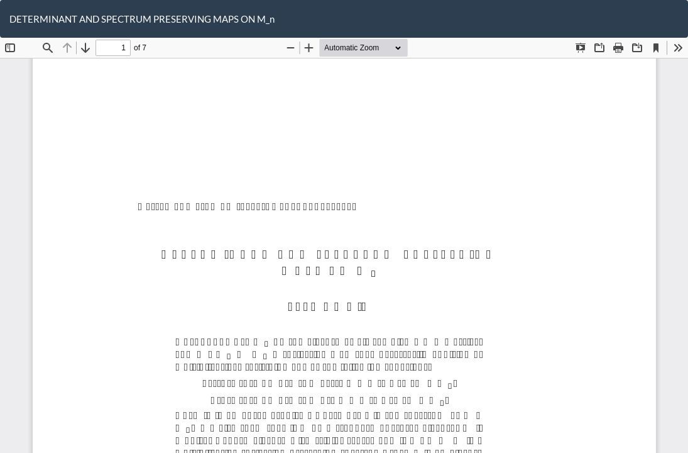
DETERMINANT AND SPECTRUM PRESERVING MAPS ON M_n (142, 19)
